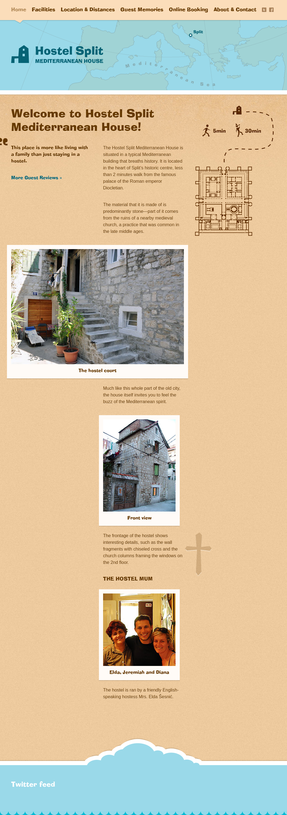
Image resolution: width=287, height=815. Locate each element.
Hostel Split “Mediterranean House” (57, 54)
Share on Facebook (271, 10)
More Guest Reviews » (36, 178)
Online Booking (188, 10)
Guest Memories (141, 10)
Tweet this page (264, 10)
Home (18, 10)
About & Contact (235, 10)
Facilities (43, 10)
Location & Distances (88, 10)
